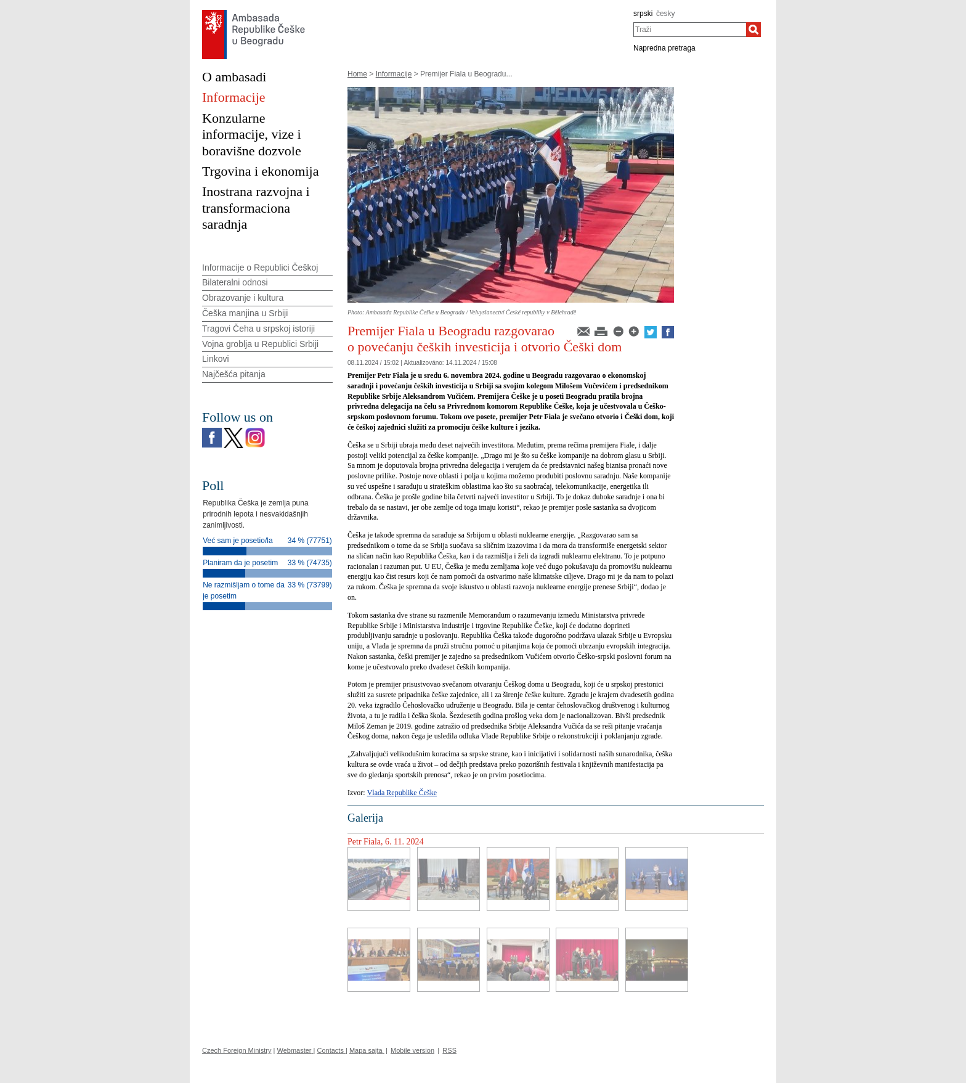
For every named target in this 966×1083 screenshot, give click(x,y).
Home (357, 74)
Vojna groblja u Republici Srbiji (260, 344)
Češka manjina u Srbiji (245, 313)
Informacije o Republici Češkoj (260, 267)
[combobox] (689, 29)
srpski (642, 13)
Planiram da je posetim (240, 562)
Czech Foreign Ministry (236, 1050)
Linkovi (215, 359)
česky (665, 13)
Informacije (394, 74)
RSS (449, 1050)
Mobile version (412, 1050)
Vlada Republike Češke (402, 792)
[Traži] (753, 29)
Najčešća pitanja (234, 374)
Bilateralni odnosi (235, 282)
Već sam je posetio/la (237, 540)
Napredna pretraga (664, 48)
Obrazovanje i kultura (242, 298)
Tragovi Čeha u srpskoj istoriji (258, 328)
